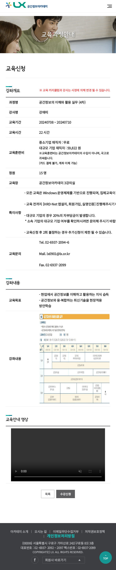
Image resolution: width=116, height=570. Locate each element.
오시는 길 (40, 531)
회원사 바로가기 (63, 560)
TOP (105, 557)
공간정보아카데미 (26, 5)
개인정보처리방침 (60, 535)
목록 (47, 494)
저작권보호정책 (95, 531)
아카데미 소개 (19, 531)
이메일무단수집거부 (65, 531)
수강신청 (65, 494)
